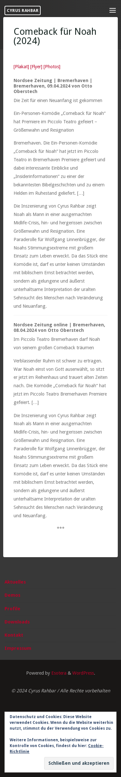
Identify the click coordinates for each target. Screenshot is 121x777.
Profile (12, 608)
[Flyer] (36, 66)
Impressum (18, 648)
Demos (12, 595)
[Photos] (52, 66)
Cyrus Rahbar (22, 10)
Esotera (58, 673)
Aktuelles (15, 582)
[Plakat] (21, 66)
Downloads (17, 621)
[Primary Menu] (112, 10)
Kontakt (14, 635)
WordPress (83, 673)
